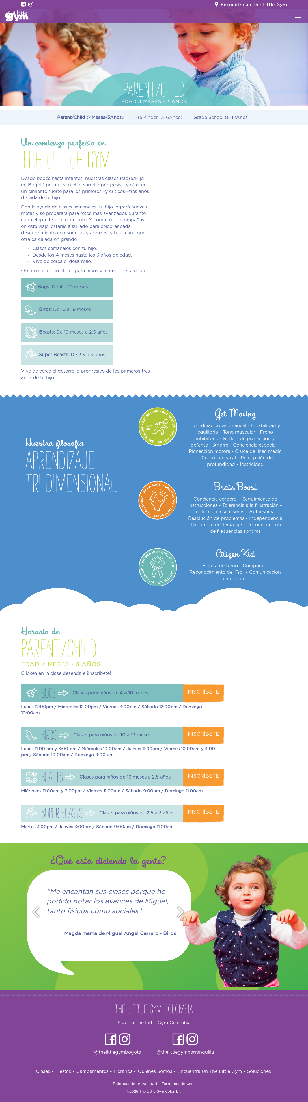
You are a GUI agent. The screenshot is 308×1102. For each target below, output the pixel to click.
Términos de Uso (178, 1084)
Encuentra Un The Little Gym (211, 1071)
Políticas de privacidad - (136, 1084)
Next (183, 912)
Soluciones (259, 1071)
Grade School (221, 117)
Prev (33, 912)
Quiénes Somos (157, 1071)
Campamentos (94, 1071)
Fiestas (64, 1071)
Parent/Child (90, 117)
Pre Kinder (158, 117)
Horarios (125, 1071)
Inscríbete (203, 692)
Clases (44, 1071)
